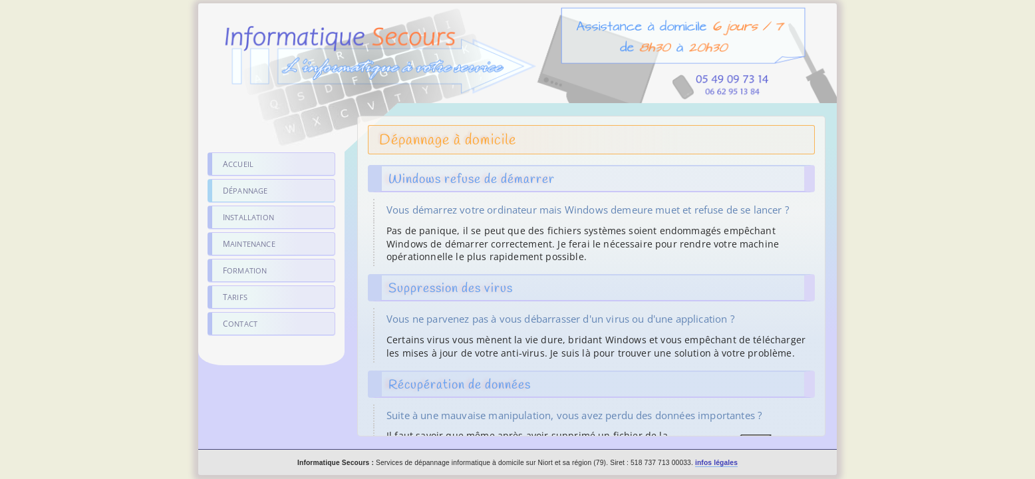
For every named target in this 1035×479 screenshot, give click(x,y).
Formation (245, 270)
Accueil (238, 164)
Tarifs (235, 297)
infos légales (716, 462)
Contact (240, 323)
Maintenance (249, 243)
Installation (248, 217)
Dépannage (245, 190)
